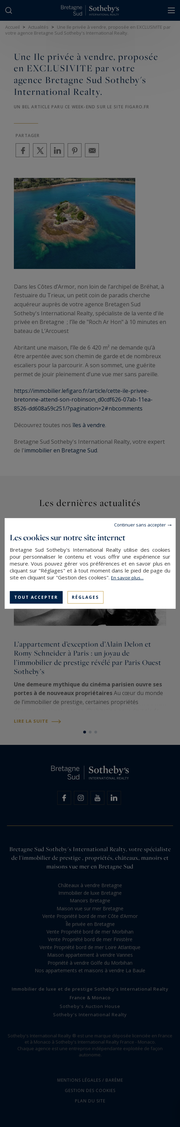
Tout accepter (36, 597)
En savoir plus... (127, 578)
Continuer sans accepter (140, 525)
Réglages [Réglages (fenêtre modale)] (85, 597)
